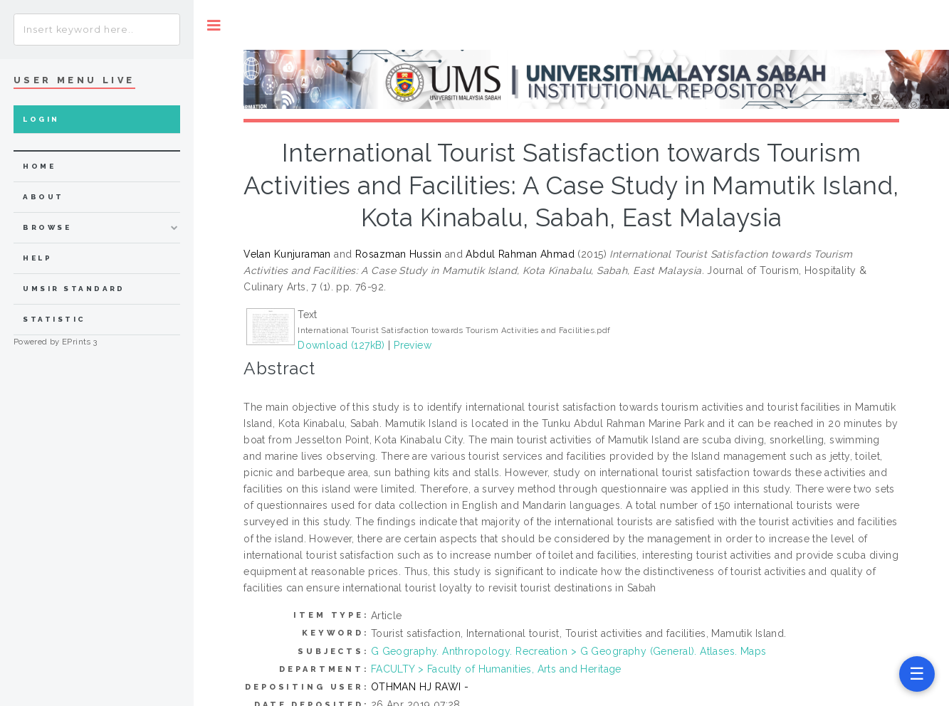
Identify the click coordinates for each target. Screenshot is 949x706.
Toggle (214, 25)
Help (37, 258)
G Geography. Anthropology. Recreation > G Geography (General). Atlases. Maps (569, 651)
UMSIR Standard (74, 289)
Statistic (54, 319)
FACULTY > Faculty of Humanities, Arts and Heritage (496, 669)
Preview (412, 345)
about (43, 197)
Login (41, 119)
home (39, 166)
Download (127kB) (341, 345)
